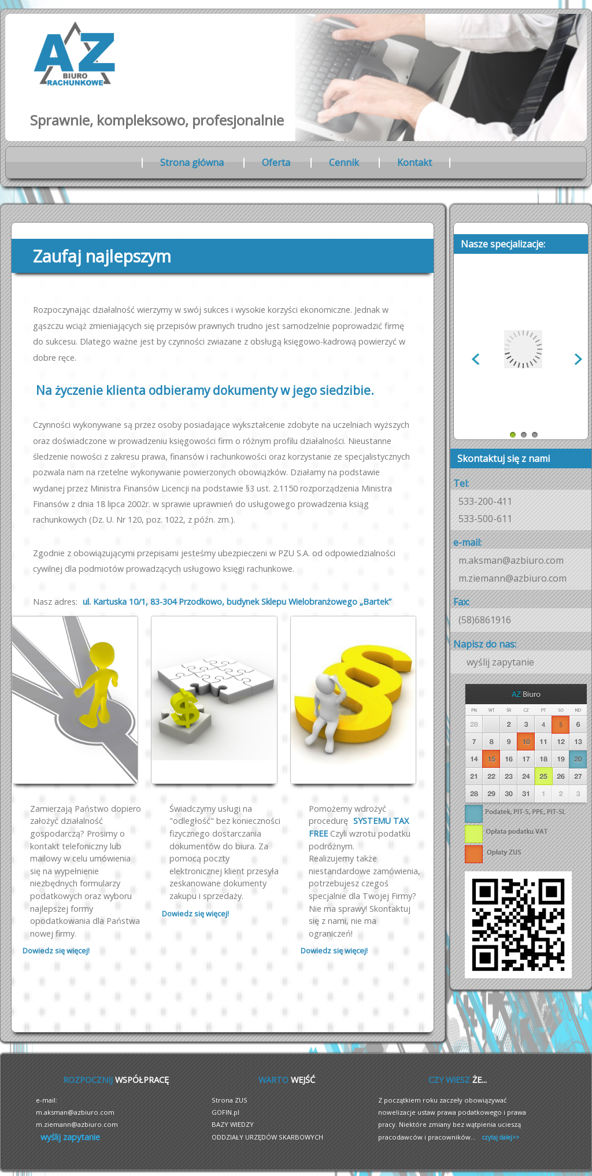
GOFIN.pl (225, 1112)
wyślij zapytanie (500, 662)
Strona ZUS (229, 1100)
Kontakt (414, 162)
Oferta (276, 162)
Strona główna (192, 162)
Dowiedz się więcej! (56, 950)
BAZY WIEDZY (233, 1124)
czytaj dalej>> (500, 1137)
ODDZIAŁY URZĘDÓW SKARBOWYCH (267, 1137)
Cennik (344, 162)
